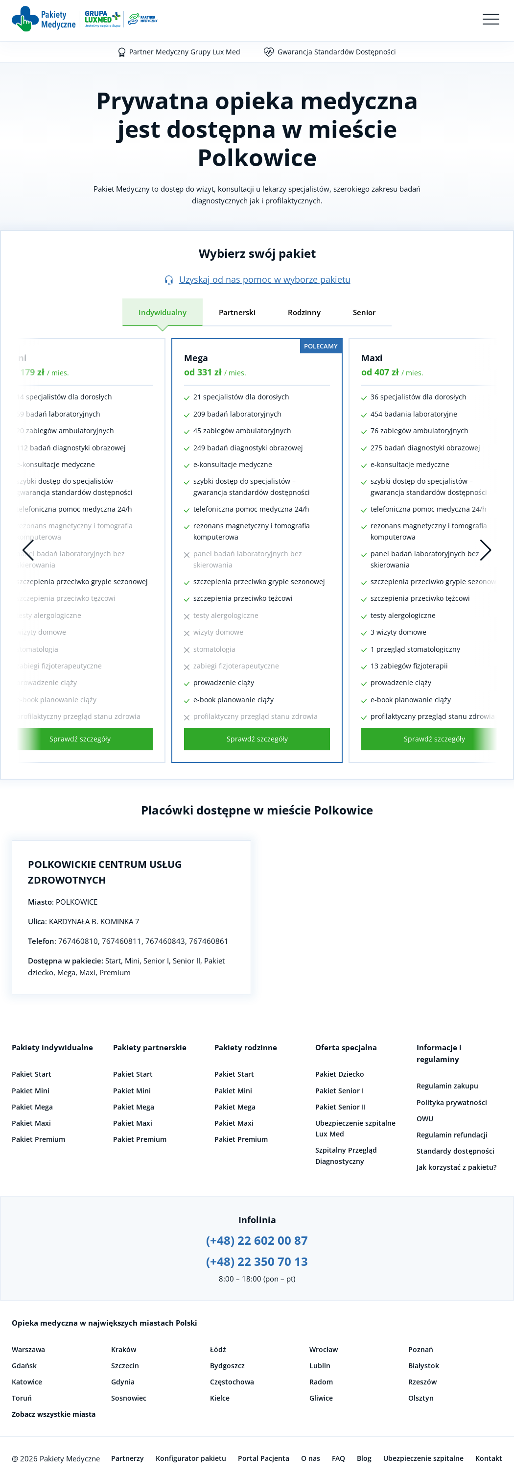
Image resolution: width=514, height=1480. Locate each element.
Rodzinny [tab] (304, 312)
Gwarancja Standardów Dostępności (337, 51)
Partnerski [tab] (237, 312)
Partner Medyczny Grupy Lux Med (184, 51)
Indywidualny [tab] (163, 312)
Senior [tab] (364, 312)
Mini (17, 358)
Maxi (372, 358)
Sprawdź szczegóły (80, 738)
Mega (196, 358)
